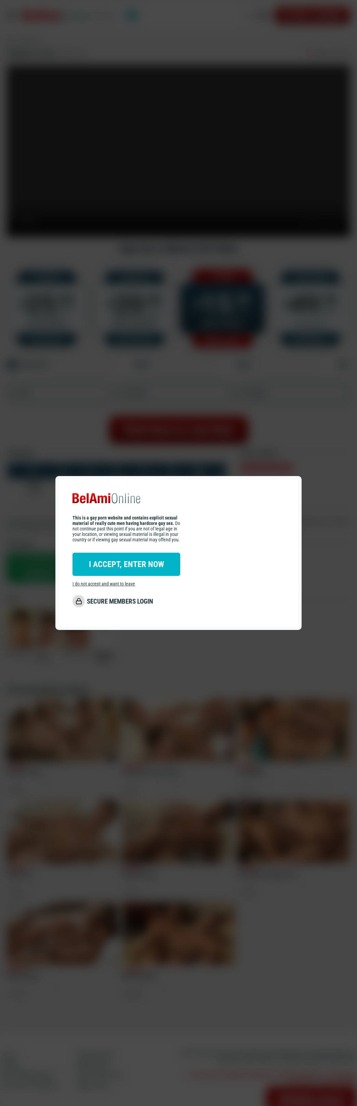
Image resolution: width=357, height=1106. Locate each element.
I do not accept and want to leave (103, 584)
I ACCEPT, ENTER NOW (126, 564)
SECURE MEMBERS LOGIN (120, 601)
